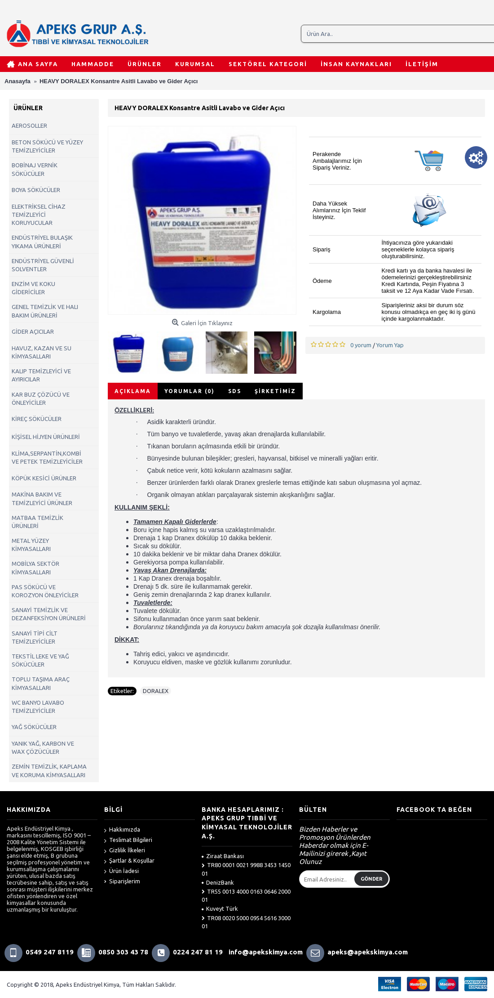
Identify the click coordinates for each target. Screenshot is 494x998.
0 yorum (360, 345)
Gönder (371, 879)
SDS (234, 391)
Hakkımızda (122, 830)
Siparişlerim (122, 881)
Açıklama (133, 391)
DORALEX (155, 691)
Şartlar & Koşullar (129, 861)
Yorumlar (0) (189, 391)
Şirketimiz (275, 391)
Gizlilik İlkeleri (124, 851)
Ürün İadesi (121, 871)
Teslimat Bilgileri (128, 840)
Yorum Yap (390, 345)
